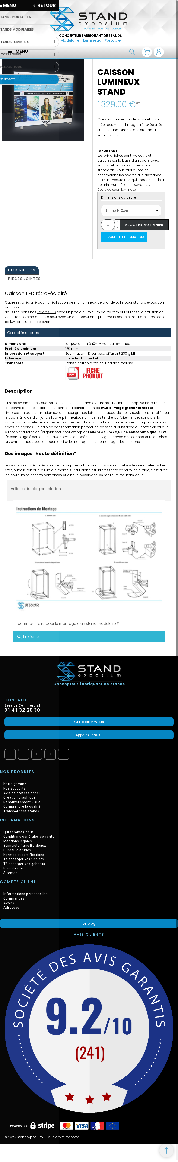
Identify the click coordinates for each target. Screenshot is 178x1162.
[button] (89, 721)
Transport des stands (21, 811)
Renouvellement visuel (22, 802)
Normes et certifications (23, 855)
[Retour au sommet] (166, 1150)
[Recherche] (132, 52)
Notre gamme (14, 784)
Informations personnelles (25, 894)
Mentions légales (17, 841)
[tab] (22, 270)
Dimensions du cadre (118, 197)
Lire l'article (29, 637)
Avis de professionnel (21, 793)
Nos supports (14, 788)
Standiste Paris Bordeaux (24, 845)
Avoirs (8, 903)
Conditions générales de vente (28, 836)
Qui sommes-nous (18, 832)
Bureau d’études (17, 850)
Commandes (14, 898)
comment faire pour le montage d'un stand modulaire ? (68, 623)
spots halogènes (19, 427)
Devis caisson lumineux (116, 189)
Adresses (11, 907)
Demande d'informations (124, 237)
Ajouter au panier (144, 224)
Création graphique (19, 797)
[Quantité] (108, 224)
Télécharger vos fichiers (23, 859)
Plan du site (13, 868)
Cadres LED (46, 312)
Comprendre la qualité (22, 806)
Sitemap (10, 873)
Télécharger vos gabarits (24, 864)
